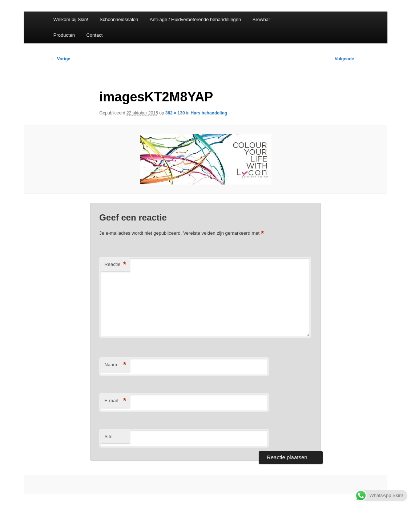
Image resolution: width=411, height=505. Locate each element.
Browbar (261, 19)
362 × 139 (175, 113)
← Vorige (61, 58)
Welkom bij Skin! (70, 19)
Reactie (115, 264)
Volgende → (347, 58)
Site (108, 436)
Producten (64, 35)
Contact (94, 35)
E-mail (115, 401)
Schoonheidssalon (119, 19)
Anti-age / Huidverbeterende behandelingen (195, 19)
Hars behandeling (209, 113)
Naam (115, 365)
